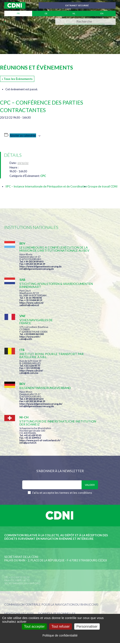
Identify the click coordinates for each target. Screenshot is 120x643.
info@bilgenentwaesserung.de (36, 268)
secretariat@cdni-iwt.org (22, 583)
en (101, 13)
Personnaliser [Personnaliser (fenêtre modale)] (87, 626)
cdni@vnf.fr (25, 339)
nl (74, 13)
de (46, 13)
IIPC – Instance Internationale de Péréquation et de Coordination (46, 186)
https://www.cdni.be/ (31, 370)
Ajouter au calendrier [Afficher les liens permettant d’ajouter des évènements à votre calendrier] (23, 135)
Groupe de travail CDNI (102, 186)
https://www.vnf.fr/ (29, 336)
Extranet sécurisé (77, 5)
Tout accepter (34, 626)
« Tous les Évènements (17, 79)
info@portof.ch (27, 442)
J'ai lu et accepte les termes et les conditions (62, 492)
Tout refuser (60, 626)
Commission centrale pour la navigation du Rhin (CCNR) (51, 604)
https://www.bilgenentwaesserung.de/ (40, 403)
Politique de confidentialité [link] (60, 635)
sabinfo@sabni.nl (29, 305)
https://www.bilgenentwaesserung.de (40, 266)
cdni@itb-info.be (28, 373)
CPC (43, 176)
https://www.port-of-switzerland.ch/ (39, 440)
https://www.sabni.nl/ (31, 302)
